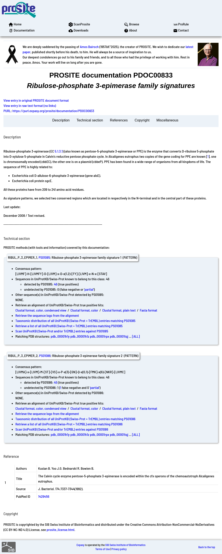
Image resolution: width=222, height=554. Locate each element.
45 (55, 382)
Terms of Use (102, 549)
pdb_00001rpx (99, 336)
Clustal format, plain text (119, 310)
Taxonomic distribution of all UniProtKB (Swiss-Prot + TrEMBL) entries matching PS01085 (75, 320)
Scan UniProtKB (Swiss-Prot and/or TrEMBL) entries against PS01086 (61, 429)
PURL (7, 111)
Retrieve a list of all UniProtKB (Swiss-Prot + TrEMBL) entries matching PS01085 (68, 326)
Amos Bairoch (89, 47)
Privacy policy (119, 549)
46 (55, 284)
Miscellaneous (167, 120)
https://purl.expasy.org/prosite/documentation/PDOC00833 (53, 111)
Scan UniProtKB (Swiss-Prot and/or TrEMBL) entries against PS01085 (61, 331)
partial (89, 289)
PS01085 (44, 257)
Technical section (90, 120)
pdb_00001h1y (60, 336)
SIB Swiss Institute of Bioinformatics (125, 545)
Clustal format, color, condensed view (40, 310)
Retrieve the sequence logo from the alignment (47, 315)
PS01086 (45, 355)
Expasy (80, 545)
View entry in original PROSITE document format (36, 100)
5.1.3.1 (58, 151)
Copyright (142, 120)
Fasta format (148, 310)
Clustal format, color (84, 310)
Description (61, 120)
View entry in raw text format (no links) (29, 105)
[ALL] (136, 336)
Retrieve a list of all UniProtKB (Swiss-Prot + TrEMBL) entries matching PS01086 (68, 424)
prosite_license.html (60, 529)
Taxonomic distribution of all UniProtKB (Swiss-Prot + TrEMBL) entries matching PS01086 (75, 419)
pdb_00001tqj (119, 336)
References (119, 120)
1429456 (43, 496)
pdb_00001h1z (79, 336)
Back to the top (206, 547)
